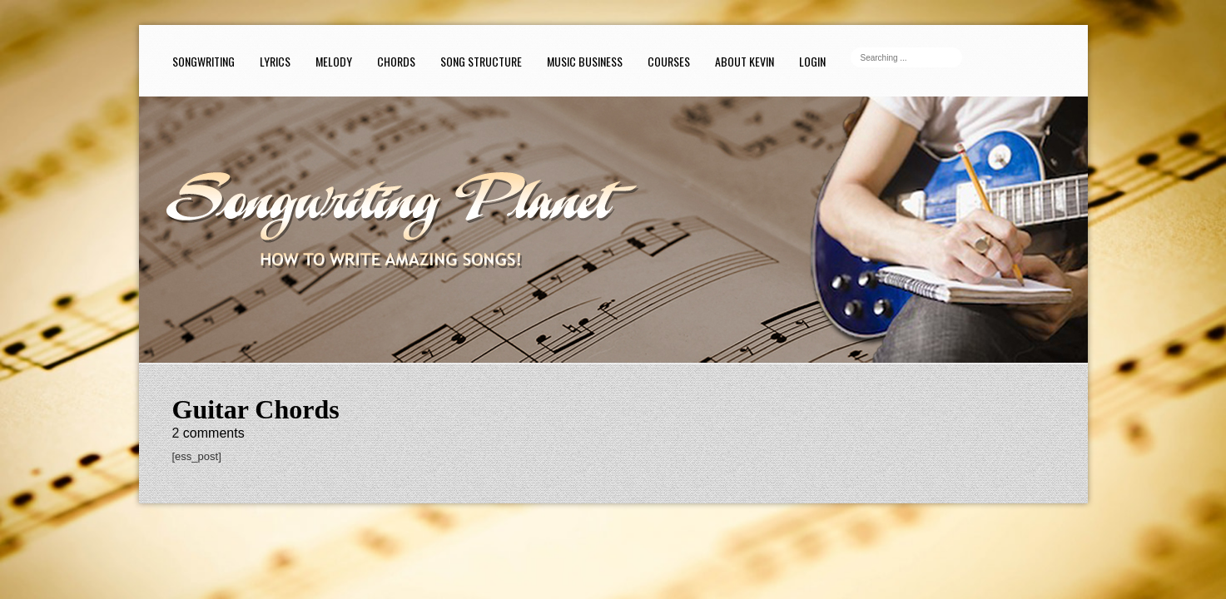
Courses (669, 61)
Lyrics (275, 61)
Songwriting (203, 61)
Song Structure (481, 61)
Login (812, 61)
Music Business (585, 61)
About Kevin (744, 61)
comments (208, 433)
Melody (333, 61)
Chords (396, 61)
